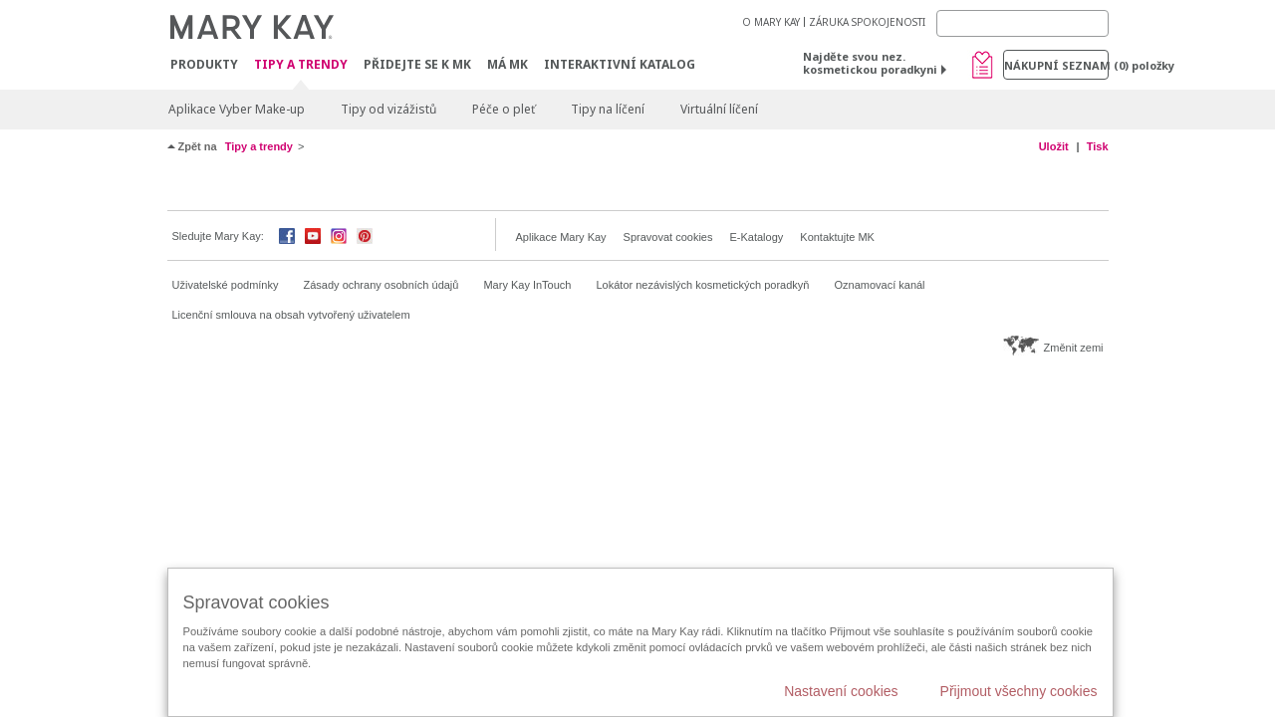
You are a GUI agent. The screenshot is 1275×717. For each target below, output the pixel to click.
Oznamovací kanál (879, 285)
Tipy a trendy (301, 65)
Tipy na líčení (607, 109)
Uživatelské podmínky (225, 285)
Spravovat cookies (668, 237)
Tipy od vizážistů (388, 109)
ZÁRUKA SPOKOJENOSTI (867, 22)
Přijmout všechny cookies (1019, 691)
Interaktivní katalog (619, 64)
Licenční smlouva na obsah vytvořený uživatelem (291, 315)
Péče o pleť (503, 109)
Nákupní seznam (1056, 65)
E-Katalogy (756, 237)
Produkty (204, 64)
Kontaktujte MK (837, 237)
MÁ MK (507, 64)
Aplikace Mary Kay (561, 237)
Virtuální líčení (719, 109)
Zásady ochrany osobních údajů (381, 285)
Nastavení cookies (840, 691)
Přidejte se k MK (417, 64)
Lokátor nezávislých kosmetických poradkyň (702, 285)
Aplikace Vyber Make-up (236, 109)
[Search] (1022, 23)
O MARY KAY (771, 22)
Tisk (1098, 146)
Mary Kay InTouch (527, 285)
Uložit (1054, 146)
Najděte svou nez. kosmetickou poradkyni (870, 63)
